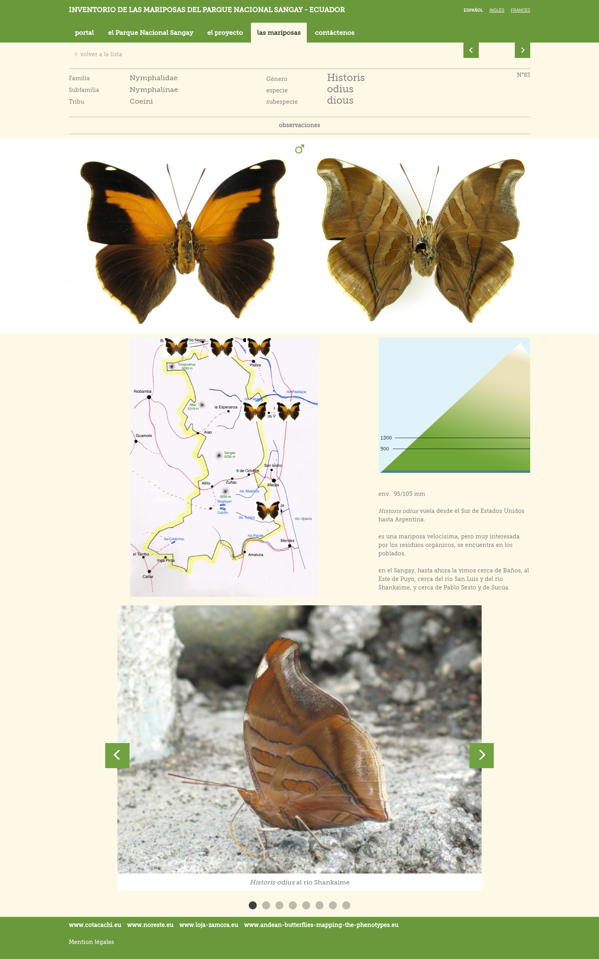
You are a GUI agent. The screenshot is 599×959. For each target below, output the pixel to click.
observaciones (299, 125)
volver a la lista (98, 54)
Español (473, 10)
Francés (520, 10)
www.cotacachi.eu (95, 925)
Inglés (497, 10)
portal (84, 32)
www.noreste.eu (150, 925)
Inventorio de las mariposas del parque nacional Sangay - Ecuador (207, 10)
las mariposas (279, 32)
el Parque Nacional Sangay (150, 32)
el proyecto (225, 32)
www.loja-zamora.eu (208, 925)
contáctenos (335, 32)
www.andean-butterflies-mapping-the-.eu (321, 925)
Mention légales (91, 942)
